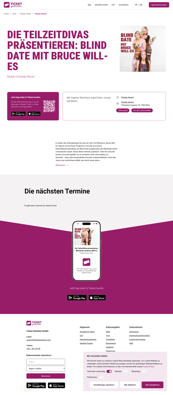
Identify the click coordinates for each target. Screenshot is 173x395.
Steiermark (110, 351)
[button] (86, 165)
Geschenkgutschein (88, 339)
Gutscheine (123, 5)
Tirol (108, 335)
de (136, 5)
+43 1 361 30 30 (33, 348)
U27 (113, 5)
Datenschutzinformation (138, 335)
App (89, 5)
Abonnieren (45, 376)
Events (6, 14)
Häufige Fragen (86, 343)
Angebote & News (87, 332)
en (141, 5)
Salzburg (110, 347)
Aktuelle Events (101, 5)
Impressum (134, 332)
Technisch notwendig (96, 371)
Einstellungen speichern (104, 385)
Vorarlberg (110, 339)
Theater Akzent (25, 14)
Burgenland (111, 343)
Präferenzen (92, 377)
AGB (131, 343)
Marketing (136, 371)
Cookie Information (137, 339)
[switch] (109, 371)
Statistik (118, 371)
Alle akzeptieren (152, 385)
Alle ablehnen (130, 385)
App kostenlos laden (159, 5)
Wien (14, 14)
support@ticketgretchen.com (38, 340)
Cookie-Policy (148, 366)
